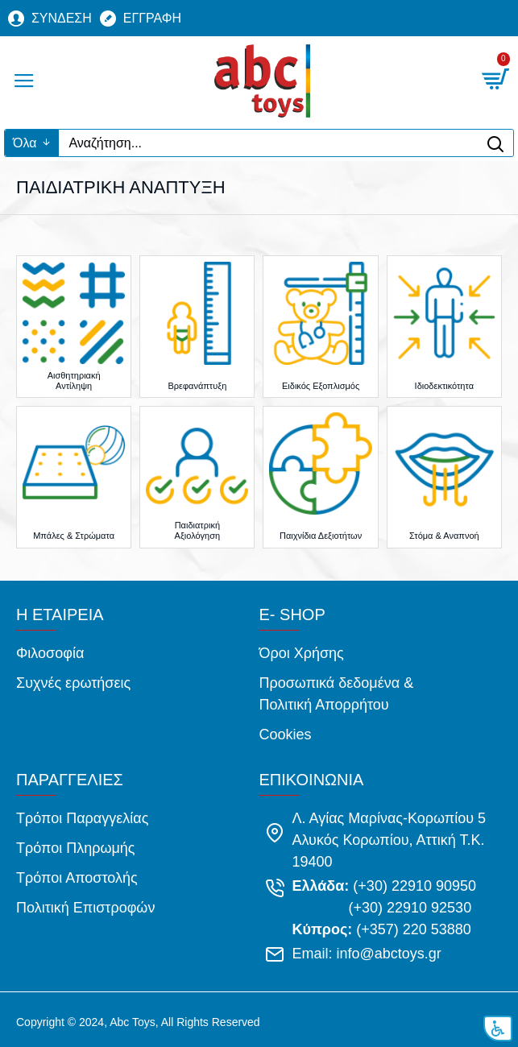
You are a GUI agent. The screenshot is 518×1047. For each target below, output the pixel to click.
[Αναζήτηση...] (268, 143)
